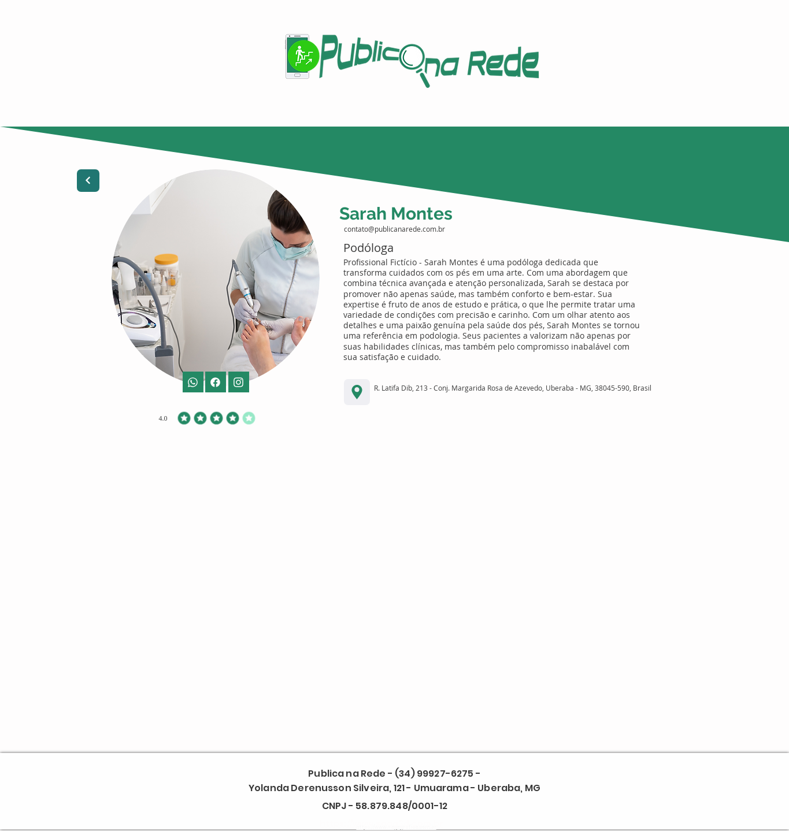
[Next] (88, 180)
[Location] (357, 392)
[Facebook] (238, 382)
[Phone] (193, 382)
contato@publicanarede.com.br (394, 228)
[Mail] (215, 382)
